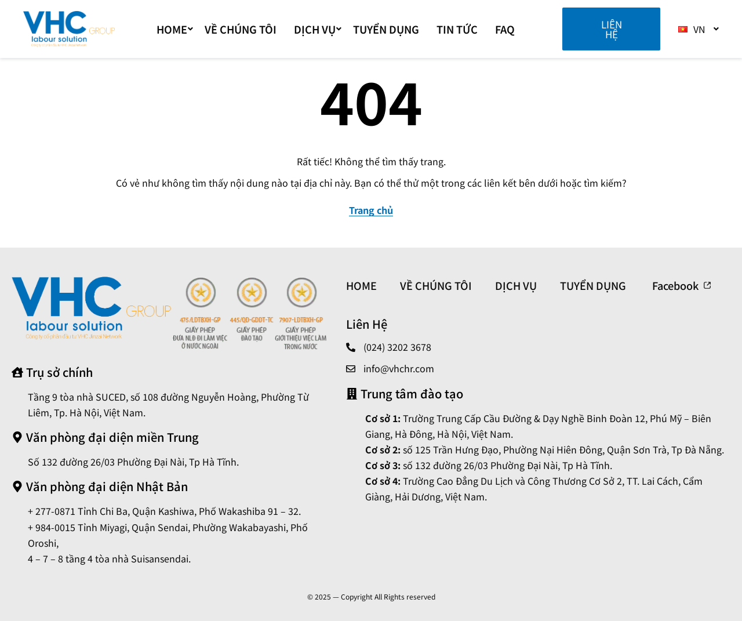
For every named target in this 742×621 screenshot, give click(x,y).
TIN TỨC (457, 29)
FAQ (505, 29)
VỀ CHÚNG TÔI (241, 29)
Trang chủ (371, 210)
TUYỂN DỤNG (386, 29)
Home (175, 29)
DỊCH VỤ (317, 29)
